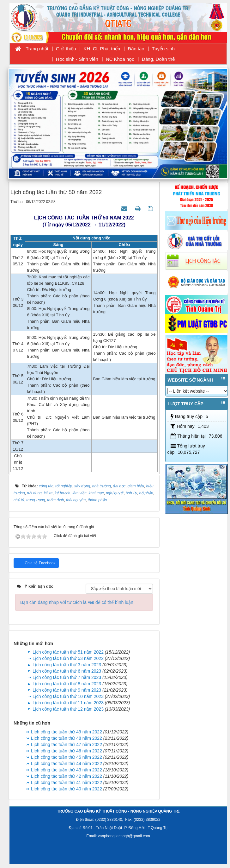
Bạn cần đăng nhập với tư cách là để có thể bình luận (76, 602)
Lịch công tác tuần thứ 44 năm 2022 (66, 763)
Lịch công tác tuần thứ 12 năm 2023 (68, 709)
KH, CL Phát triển (102, 48)
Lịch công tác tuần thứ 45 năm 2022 (66, 757)
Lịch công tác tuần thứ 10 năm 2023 (68, 696)
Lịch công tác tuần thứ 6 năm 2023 (67, 671)
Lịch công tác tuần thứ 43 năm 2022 (66, 769)
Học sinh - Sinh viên (77, 59)
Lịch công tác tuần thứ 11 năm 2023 (68, 702)
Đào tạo (136, 48)
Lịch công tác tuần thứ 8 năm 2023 (67, 683)
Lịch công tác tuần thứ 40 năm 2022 (66, 788)
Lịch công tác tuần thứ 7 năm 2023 (67, 677)
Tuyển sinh (163, 48)
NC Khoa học (120, 59)
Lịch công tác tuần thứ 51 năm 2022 (68, 652)
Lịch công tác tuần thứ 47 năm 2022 (66, 744)
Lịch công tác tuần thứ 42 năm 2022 (66, 776)
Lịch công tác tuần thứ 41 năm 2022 (66, 782)
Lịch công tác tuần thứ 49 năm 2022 (66, 731)
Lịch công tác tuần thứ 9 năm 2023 (67, 690)
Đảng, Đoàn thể (158, 59)
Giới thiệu (66, 48)
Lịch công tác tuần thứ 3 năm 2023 (67, 664)
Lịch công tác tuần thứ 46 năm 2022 (66, 750)
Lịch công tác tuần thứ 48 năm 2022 (66, 738)
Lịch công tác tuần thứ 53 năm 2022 (68, 658)
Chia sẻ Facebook (39, 563)
